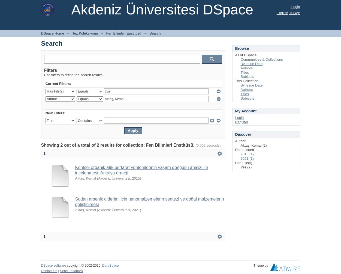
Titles (245, 72)
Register (241, 122)
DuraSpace (110, 265)
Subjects (247, 77)
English (282, 13)
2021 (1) (247, 158)
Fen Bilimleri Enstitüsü (123, 33)
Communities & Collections (262, 59)
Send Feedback (71, 271)
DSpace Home (52, 33)
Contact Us (49, 271)
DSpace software (53, 265)
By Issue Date (252, 64)
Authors (247, 68)
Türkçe (294, 13)
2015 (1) (247, 154)
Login (295, 7)
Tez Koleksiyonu (85, 33)
